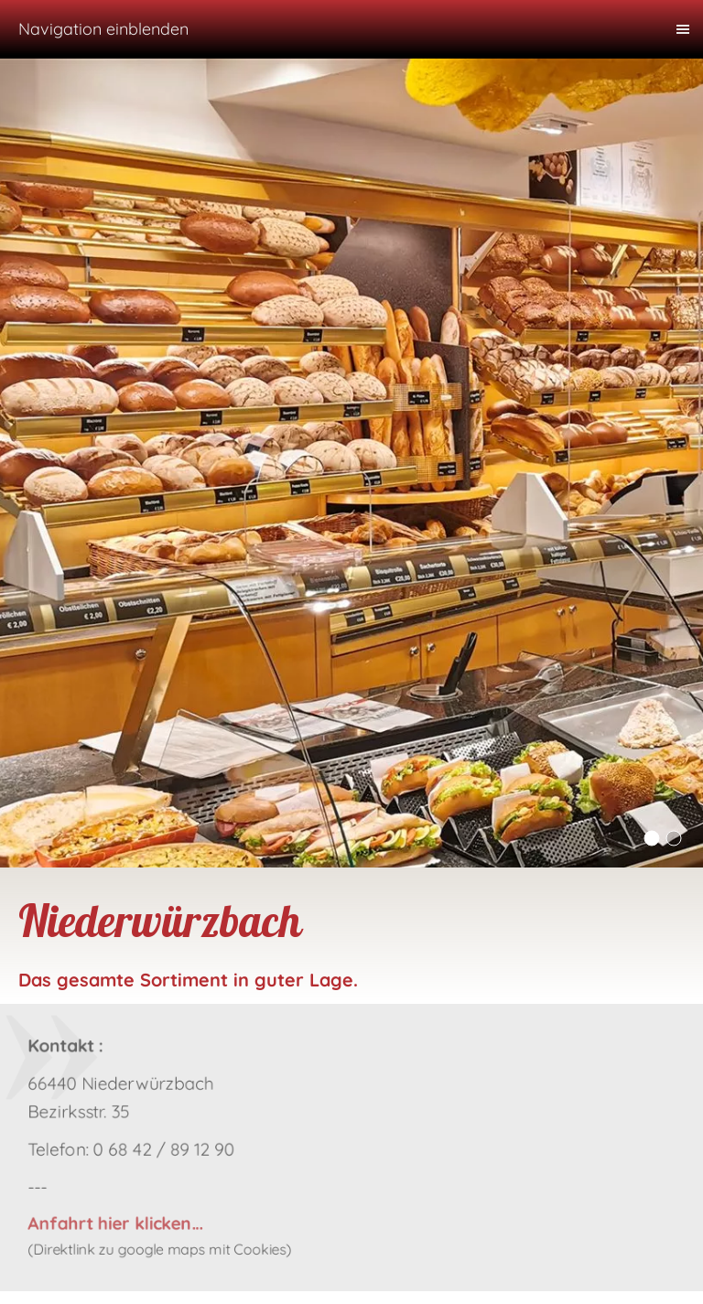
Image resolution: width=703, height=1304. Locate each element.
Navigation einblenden (103, 28)
